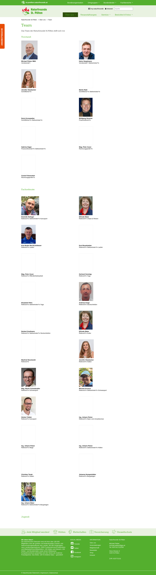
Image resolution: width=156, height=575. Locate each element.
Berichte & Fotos (123, 15)
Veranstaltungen (88, 15)
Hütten (59, 532)
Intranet (109, 9)
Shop (91, 553)
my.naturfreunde (96, 9)
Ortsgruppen (93, 3)
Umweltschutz (122, 532)
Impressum (44, 573)
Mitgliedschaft (94, 548)
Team (50, 20)
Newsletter (93, 550)
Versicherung (99, 532)
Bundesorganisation (75, 3)
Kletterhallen (77, 532)
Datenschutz (53, 573)
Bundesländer (109, 3)
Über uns (69, 15)
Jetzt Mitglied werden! (35, 532)
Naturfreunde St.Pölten (29, 20)
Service (104, 15)
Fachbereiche (125, 3)
